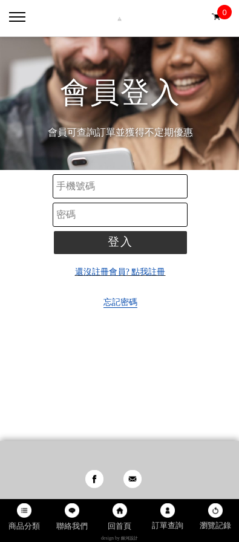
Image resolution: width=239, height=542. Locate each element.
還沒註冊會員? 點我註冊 (120, 271)
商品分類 (24, 526)
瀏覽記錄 (215, 525)
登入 (120, 241)
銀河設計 (129, 538)
